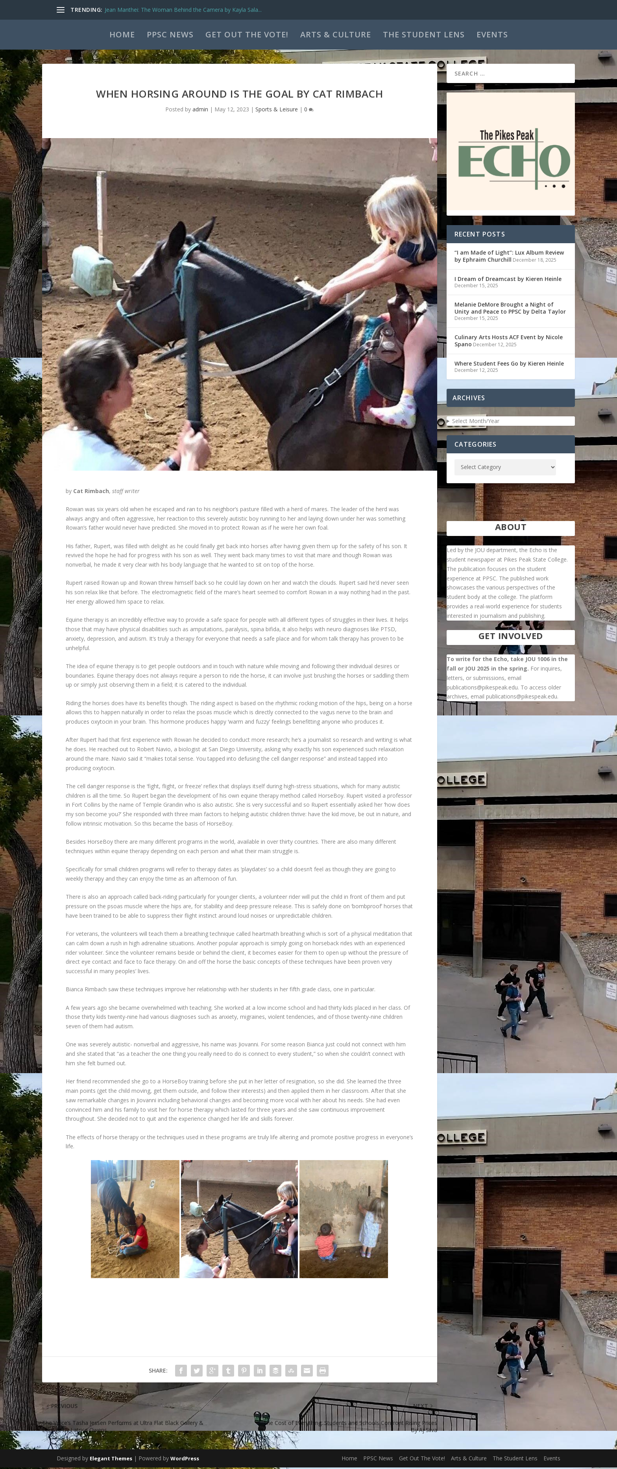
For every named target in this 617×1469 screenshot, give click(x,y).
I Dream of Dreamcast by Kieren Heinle (508, 280)
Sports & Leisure (276, 111)
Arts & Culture (335, 34)
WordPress (184, 1459)
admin (200, 111)
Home (122, 34)
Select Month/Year (475, 422)
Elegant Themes (111, 1459)
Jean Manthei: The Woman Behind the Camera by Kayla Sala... (183, 9)
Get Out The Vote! (246, 34)
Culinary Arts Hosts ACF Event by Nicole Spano (508, 342)
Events (492, 34)
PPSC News (170, 34)
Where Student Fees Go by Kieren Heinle (509, 365)
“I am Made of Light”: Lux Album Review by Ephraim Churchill (509, 257)
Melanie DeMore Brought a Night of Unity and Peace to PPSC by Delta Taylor (510, 309)
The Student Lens (424, 34)
